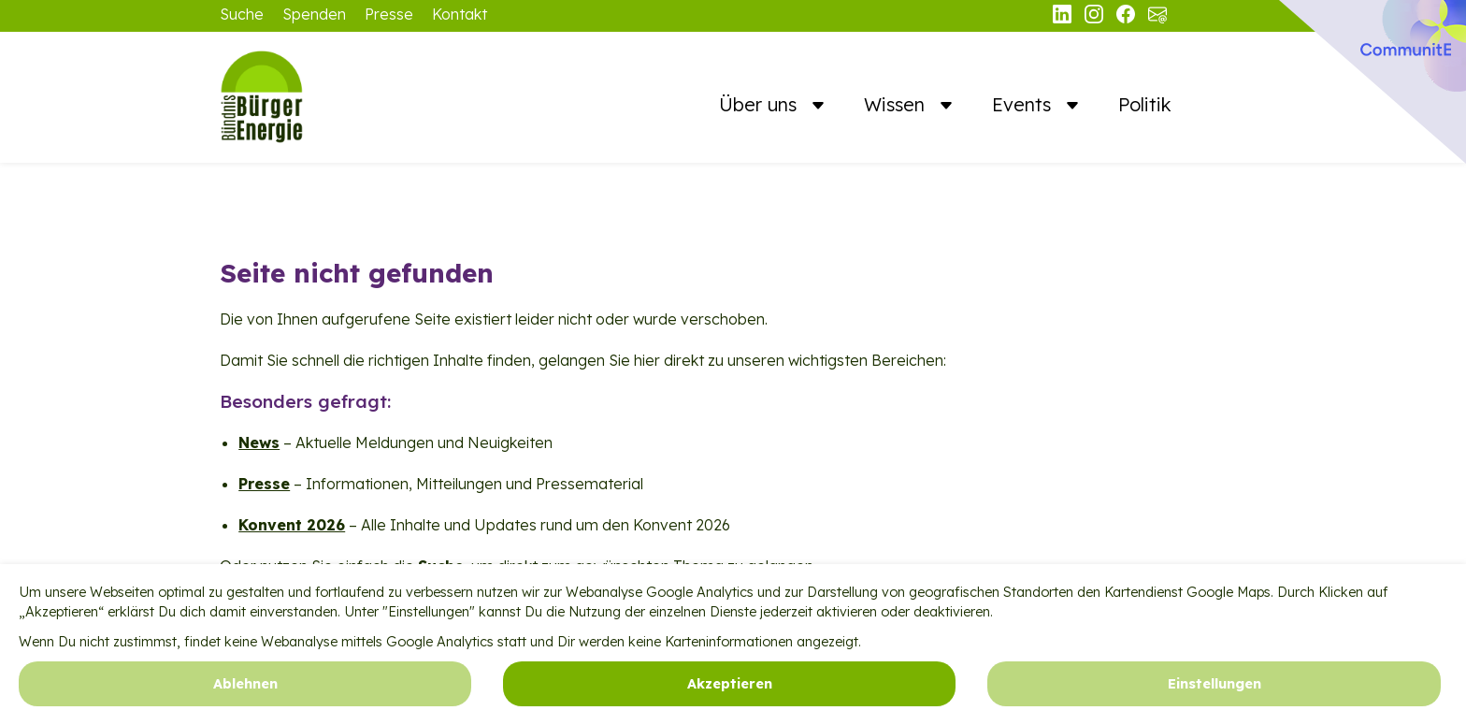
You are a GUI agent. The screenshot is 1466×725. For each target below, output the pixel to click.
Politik (1144, 104)
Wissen (897, 104)
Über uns (760, 104)
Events (1024, 104)
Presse (389, 14)
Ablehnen (245, 696)
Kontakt (459, 14)
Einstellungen (1214, 696)
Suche (242, 14)
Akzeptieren (729, 696)
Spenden (314, 14)
